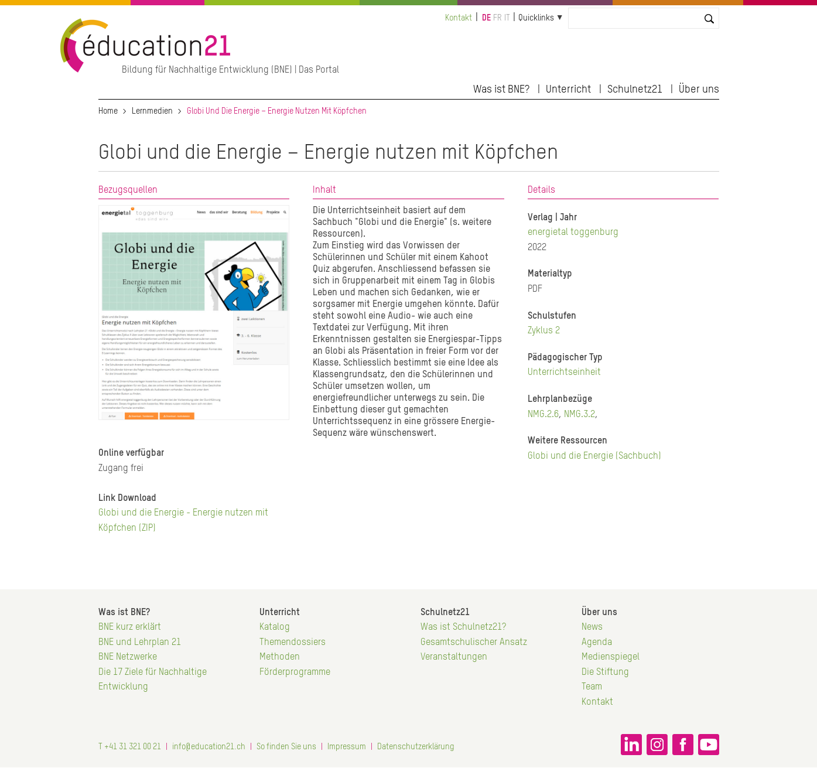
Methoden (279, 657)
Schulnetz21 (634, 89)
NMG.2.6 (543, 414)
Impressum (346, 747)
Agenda (597, 642)
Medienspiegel (611, 657)
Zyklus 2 (544, 331)
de (486, 18)
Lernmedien (152, 111)
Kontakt (458, 18)
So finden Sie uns (286, 747)
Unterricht (568, 89)
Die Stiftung (605, 672)
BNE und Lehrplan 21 (139, 642)
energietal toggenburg (573, 232)
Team (592, 687)
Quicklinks (536, 18)
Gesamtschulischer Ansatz (474, 642)
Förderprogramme (294, 672)
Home (108, 111)
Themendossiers (292, 642)
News (592, 627)
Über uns (699, 89)
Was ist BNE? (501, 89)
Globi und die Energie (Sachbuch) (594, 456)
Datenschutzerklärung (415, 747)
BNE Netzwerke (127, 657)
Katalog (274, 627)
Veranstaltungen (454, 657)
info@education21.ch (208, 747)
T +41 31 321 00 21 (129, 747)
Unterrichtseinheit (564, 372)
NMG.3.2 (579, 414)
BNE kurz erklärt (129, 627)
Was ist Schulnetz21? (463, 627)
